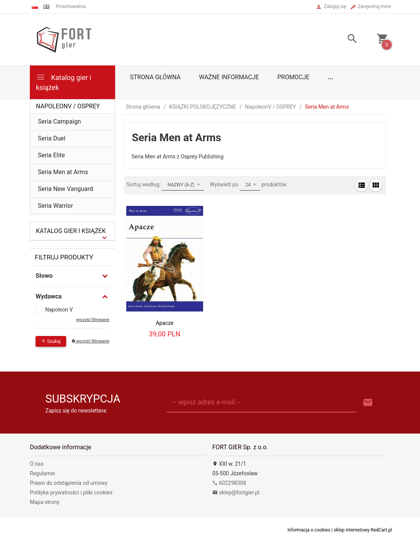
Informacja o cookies (309, 530)
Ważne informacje (229, 77)
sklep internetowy (352, 530)
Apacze (164, 323)
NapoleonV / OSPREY (68, 106)
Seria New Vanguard (65, 188)
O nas (37, 464)
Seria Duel (51, 138)
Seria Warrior (55, 205)
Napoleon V (59, 310)
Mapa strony (45, 502)
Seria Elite (51, 155)
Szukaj (50, 341)
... (330, 77)
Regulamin (42, 473)
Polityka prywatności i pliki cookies (71, 492)
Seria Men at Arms (63, 172)
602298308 (229, 483)
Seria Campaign (59, 121)
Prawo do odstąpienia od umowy (68, 483)
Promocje (293, 77)
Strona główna (155, 77)
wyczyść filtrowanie (92, 320)
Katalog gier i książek (63, 81)
